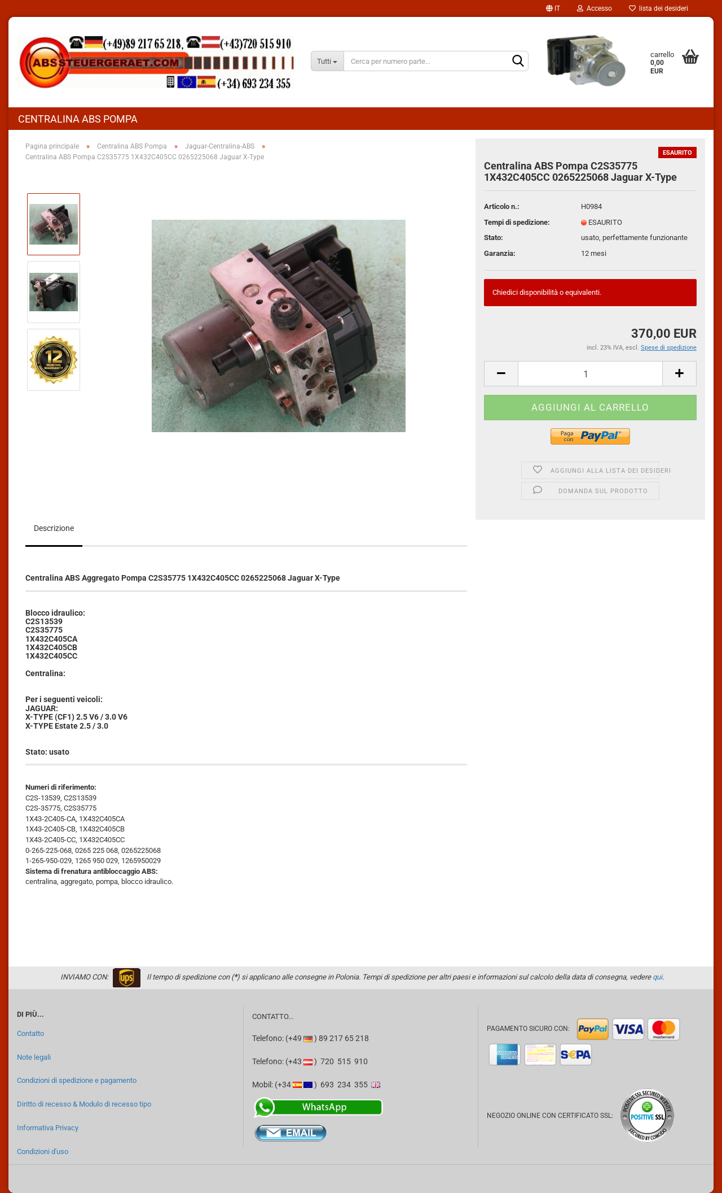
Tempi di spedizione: (517, 222)
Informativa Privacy (47, 1128)
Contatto (30, 1033)
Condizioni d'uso (42, 1151)
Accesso (594, 8)
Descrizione (54, 528)
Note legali (34, 1057)
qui (657, 977)
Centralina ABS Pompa (78, 119)
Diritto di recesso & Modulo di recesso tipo (84, 1104)
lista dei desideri (658, 8)
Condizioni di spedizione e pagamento (77, 1080)
